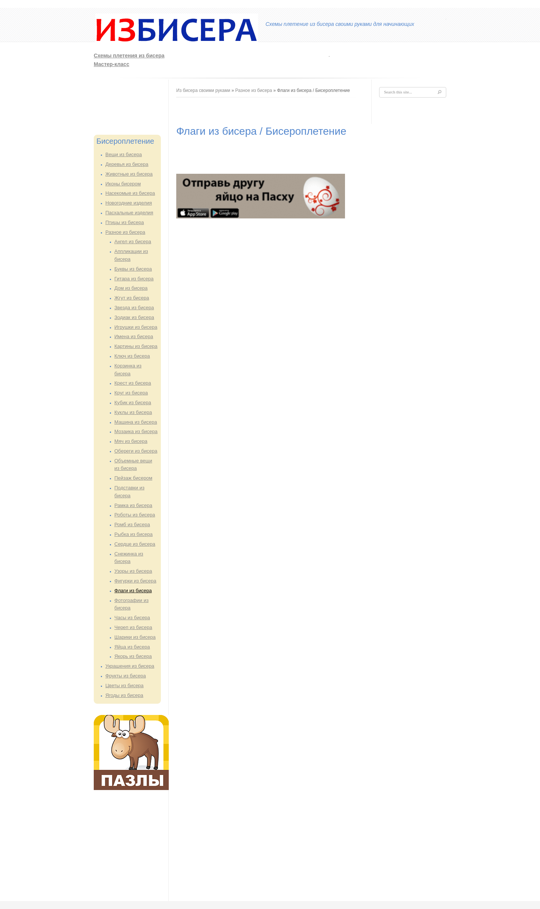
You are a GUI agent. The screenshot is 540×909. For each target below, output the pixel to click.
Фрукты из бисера (125, 676)
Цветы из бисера (124, 685)
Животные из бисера (129, 174)
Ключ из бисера (132, 356)
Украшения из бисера (129, 666)
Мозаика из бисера (136, 431)
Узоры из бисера (133, 571)
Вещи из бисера (123, 154)
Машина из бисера (135, 422)
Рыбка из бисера (133, 534)
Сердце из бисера (134, 544)
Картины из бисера (136, 346)
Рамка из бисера (133, 505)
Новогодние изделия (128, 203)
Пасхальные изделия (129, 212)
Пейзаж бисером (133, 478)
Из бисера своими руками (203, 90)
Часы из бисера (132, 617)
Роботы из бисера (134, 515)
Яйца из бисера (132, 647)
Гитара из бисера (133, 278)
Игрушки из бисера (135, 327)
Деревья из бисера (126, 164)
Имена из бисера (133, 336)
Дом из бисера (130, 288)
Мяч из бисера (130, 441)
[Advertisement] (347, 59)
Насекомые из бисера (130, 193)
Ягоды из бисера (124, 695)
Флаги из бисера (133, 590)
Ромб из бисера (132, 524)
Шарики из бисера (135, 637)
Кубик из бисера (132, 402)
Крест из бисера (132, 383)
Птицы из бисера (124, 222)
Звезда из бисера (134, 307)
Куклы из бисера (133, 412)
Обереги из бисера (135, 451)
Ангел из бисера (132, 241)
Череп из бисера (133, 627)
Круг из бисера (131, 393)
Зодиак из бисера (134, 317)
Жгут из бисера (131, 298)
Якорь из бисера (133, 656)
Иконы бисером (123, 184)
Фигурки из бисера (135, 581)
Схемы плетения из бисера (129, 56)
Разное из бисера (125, 232)
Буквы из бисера (133, 269)
